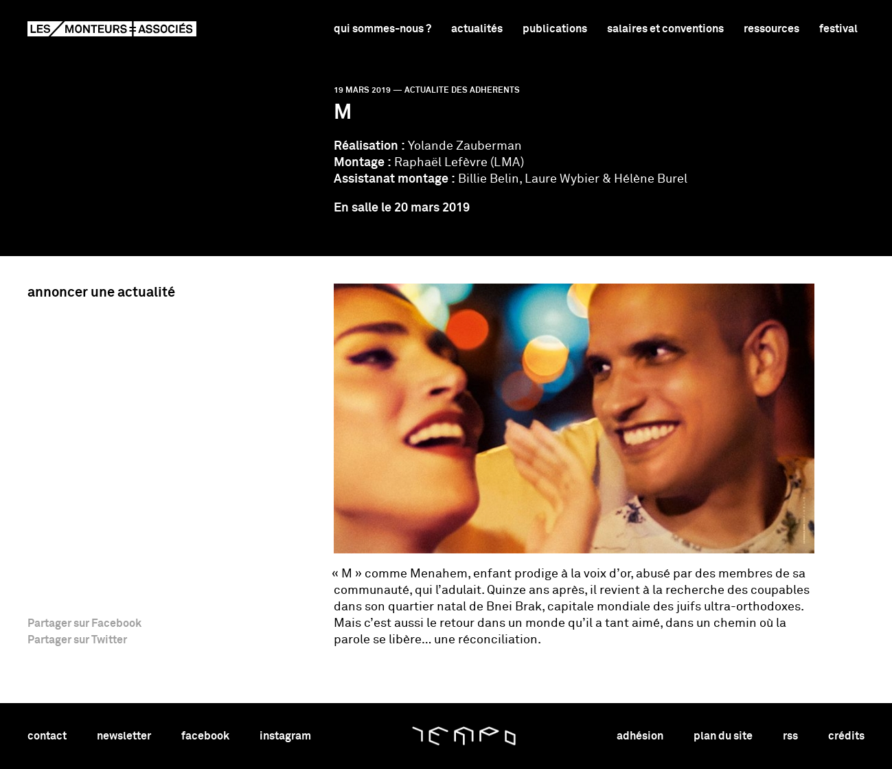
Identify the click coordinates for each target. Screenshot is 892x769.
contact (47, 736)
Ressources (771, 28)
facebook (205, 736)
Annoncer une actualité (101, 292)
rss (790, 736)
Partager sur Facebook (84, 623)
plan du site (723, 736)
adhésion (640, 736)
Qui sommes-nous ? (382, 28)
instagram (285, 736)
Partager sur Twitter (77, 639)
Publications (555, 28)
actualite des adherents (462, 91)
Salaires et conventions (665, 28)
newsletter (124, 736)
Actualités (477, 28)
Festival (838, 28)
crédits (846, 736)
